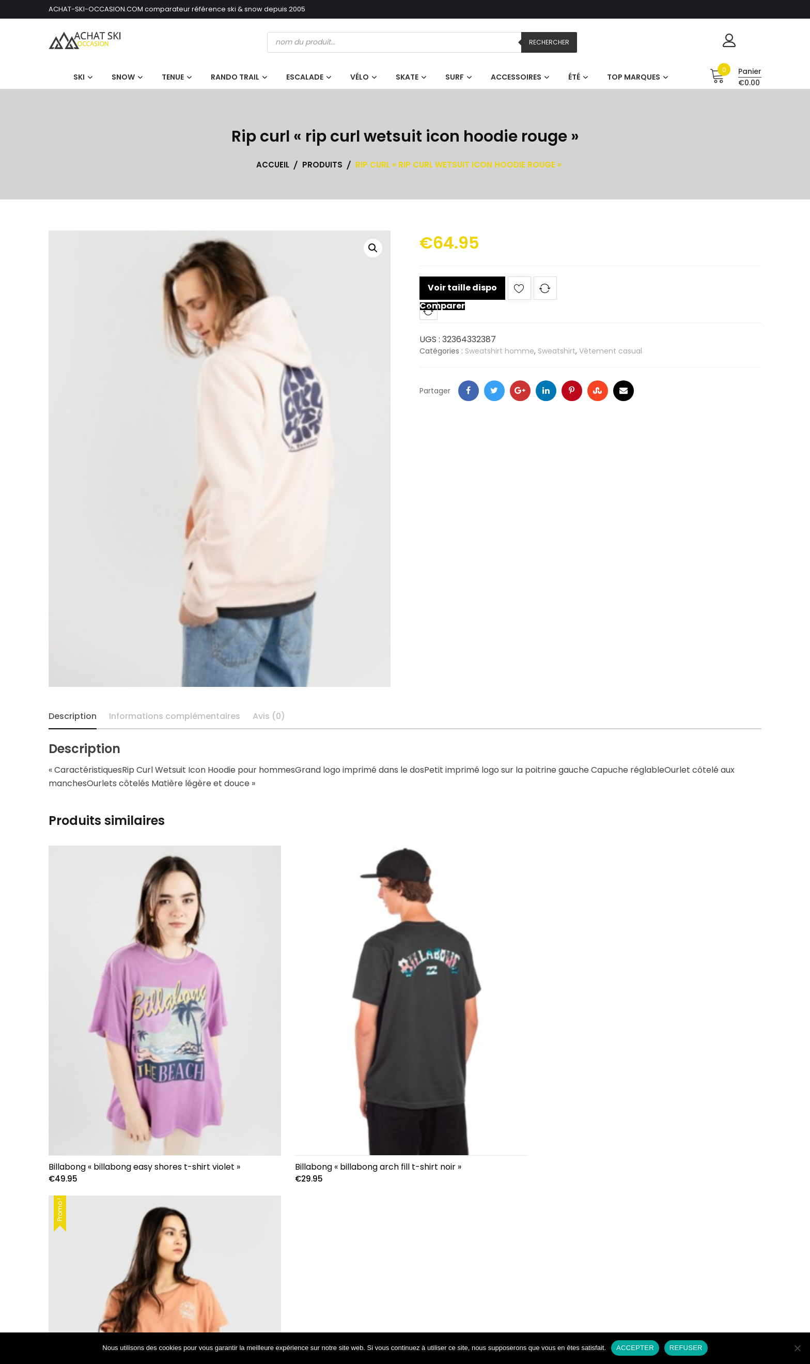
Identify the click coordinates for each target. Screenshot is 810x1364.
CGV (690, 1271)
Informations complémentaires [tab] (174, 716)
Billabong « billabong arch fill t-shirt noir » (374, 1161)
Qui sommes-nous (690, 1251)
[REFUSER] (797, 1348)
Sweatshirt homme (499, 351)
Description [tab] (73, 716)
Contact (690, 1292)
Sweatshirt (556, 351)
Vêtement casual (610, 351)
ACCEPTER (635, 1348)
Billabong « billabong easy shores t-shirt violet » (144, 1161)
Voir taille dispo (462, 288)
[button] (373, 248)
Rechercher (549, 42)
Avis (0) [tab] (269, 716)
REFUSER (686, 1348)
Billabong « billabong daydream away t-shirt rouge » (638, 1161)
